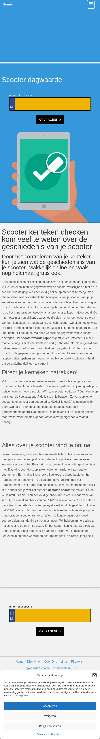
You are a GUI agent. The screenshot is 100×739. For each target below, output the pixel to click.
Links (64, 661)
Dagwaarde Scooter (36, 668)
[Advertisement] (50, 36)
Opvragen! (50, 119)
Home (7, 4)
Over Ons (50, 661)
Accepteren (50, 705)
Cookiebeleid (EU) (65, 668)
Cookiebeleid (43, 734)
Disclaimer (56, 734)
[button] (94, 675)
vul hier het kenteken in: (20, 95)
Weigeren (50, 715)
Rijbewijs (77, 661)
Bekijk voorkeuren (50, 726)
